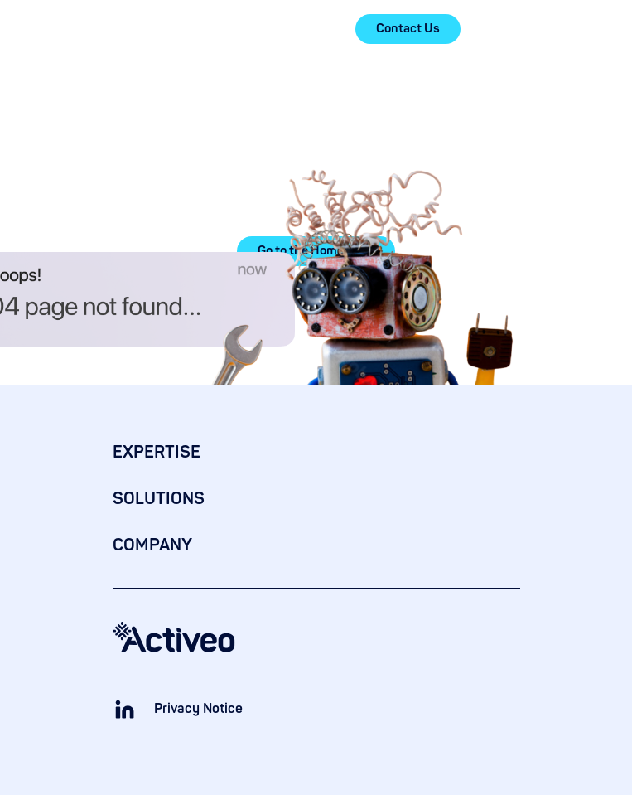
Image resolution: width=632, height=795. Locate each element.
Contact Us (408, 28)
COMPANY (152, 545)
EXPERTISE (156, 452)
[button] (510, 29)
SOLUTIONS (159, 498)
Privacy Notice (198, 708)
